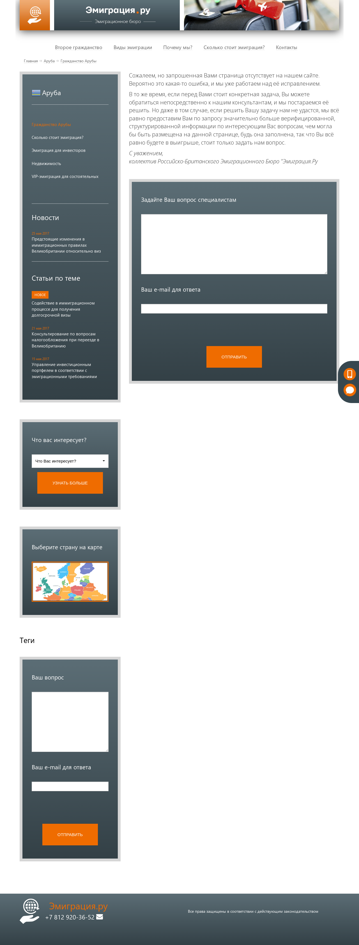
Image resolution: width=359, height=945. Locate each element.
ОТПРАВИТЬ (70, 834)
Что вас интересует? (59, 439)
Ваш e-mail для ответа (61, 767)
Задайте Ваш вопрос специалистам (188, 199)
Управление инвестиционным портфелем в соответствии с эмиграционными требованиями (64, 370)
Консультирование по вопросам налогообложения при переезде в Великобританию (65, 340)
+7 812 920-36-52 (74, 917)
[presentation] (74, 807)
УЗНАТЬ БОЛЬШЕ (70, 482)
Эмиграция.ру (78, 905)
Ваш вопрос (48, 677)
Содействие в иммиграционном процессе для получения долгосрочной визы (63, 309)
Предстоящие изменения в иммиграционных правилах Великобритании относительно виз (66, 245)
